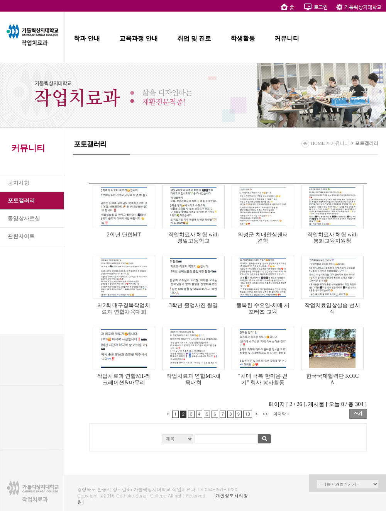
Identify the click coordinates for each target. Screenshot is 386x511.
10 (247, 414)
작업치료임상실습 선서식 (332, 308)
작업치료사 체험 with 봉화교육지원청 (332, 237)
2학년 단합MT (124, 234)
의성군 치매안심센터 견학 (263, 237)
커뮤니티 (286, 38)
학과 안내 (87, 38)
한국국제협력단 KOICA (332, 379)
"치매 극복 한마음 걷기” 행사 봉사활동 (263, 379)
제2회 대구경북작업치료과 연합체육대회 (124, 308)
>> (265, 414)
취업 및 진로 (194, 38)
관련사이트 (21, 236)
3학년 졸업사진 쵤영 (193, 305)
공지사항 (18, 183)
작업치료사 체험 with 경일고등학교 (193, 237)
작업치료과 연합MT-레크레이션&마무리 (124, 379)
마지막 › (281, 414)
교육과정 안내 (138, 38)
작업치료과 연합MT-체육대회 (193, 379)
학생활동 (242, 38)
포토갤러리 (21, 201)
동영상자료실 (24, 218)
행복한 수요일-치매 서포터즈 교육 (263, 308)
